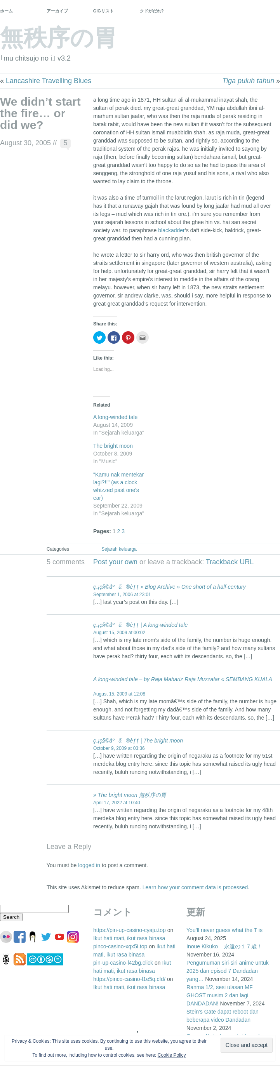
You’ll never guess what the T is (224, 930)
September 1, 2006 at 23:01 (122, 594)
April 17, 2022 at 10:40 (116, 802)
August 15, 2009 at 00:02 (119, 632)
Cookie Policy (172, 1055)
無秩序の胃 (58, 38)
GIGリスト (103, 11)
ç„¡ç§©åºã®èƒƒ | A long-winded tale (140, 625)
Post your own (115, 562)
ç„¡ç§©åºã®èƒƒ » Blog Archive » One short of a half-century (169, 587)
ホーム (6, 11)
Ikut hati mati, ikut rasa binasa (129, 938)
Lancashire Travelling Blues (48, 81)
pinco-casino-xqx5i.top (120, 946)
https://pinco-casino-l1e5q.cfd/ (129, 979)
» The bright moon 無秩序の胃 (129, 795)
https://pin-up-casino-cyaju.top (129, 930)
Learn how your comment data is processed (195, 887)
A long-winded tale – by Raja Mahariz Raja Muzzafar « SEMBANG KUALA (182, 679)
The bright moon (113, 446)
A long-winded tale (115, 417)
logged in (89, 865)
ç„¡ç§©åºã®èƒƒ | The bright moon (138, 740)
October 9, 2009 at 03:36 (119, 748)
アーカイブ (57, 11)
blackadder (171, 230)
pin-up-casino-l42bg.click (123, 963)
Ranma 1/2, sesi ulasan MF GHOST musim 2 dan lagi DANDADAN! (219, 995)
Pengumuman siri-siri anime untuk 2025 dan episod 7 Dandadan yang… (227, 971)
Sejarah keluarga (119, 549)
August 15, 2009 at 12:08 (119, 694)
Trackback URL (230, 562)
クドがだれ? (152, 11)
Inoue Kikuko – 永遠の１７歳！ (224, 946)
